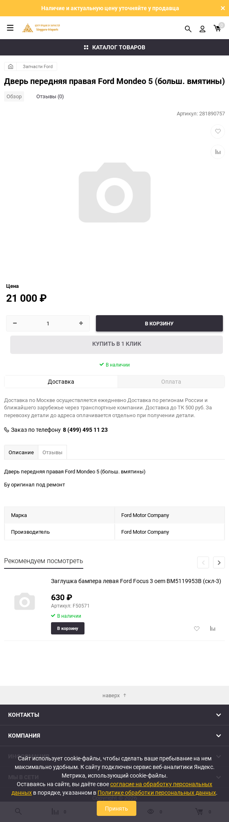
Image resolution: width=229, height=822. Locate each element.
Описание (21, 452)
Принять (116, 808)
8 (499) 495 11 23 (85, 430)
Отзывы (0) (50, 96)
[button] (219, 562)
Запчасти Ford (38, 66)
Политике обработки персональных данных (157, 792)
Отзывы (52, 452)
